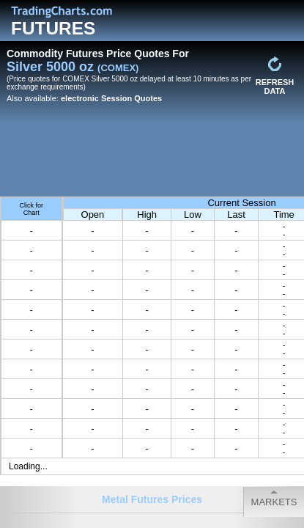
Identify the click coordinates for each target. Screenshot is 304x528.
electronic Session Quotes (111, 98)
